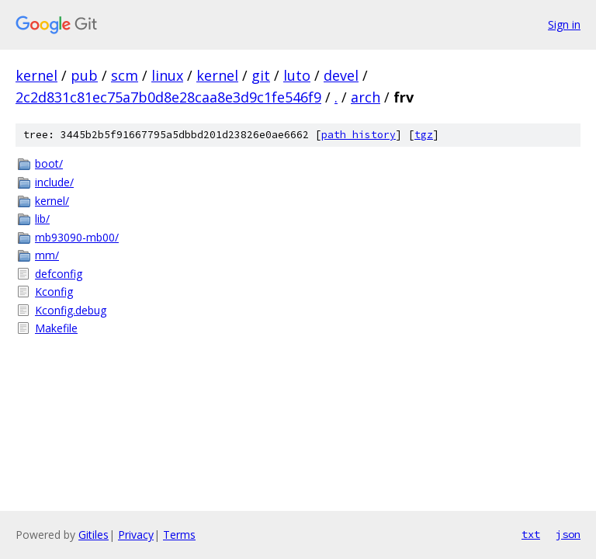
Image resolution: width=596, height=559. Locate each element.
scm (124, 75)
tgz (423, 134)
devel (341, 75)
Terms (179, 534)
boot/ (49, 163)
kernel (36, 75)
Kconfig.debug (70, 310)
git (260, 75)
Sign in (564, 24)
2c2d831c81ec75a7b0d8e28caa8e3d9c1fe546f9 (168, 97)
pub (84, 75)
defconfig (58, 273)
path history (358, 134)
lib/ (42, 218)
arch (365, 97)
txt (531, 534)
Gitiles (93, 534)
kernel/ (52, 200)
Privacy (136, 534)
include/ (54, 182)
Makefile (56, 328)
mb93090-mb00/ (77, 237)
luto (296, 75)
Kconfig (54, 291)
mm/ (47, 255)
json (568, 534)
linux (167, 75)
